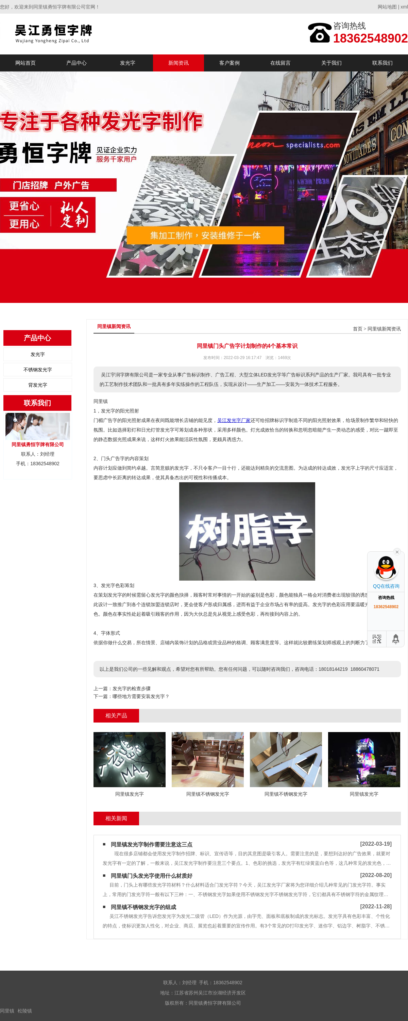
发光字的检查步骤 (132, 688)
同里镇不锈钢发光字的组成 (143, 907)
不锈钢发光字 (37, 369)
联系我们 (382, 63)
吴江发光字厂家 (234, 420)
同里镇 (7, 1011)
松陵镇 (25, 1011)
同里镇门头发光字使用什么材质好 (151, 876)
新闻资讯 (178, 63)
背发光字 (37, 385)
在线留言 (280, 63)
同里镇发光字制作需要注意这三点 (151, 844)
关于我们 (331, 63)
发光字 (127, 63)
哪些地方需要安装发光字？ (141, 696)
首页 (357, 328)
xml (404, 7)
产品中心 (76, 63)
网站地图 (387, 7)
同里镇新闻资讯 (384, 328)
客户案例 (229, 63)
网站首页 (25, 63)
